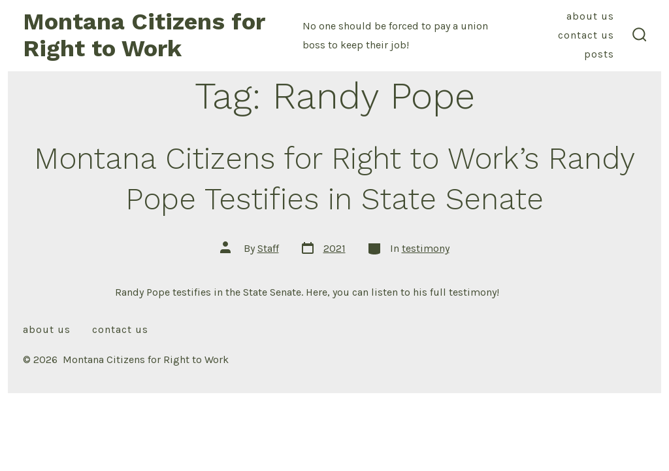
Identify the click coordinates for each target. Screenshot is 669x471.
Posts (599, 54)
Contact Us (586, 35)
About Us (590, 16)
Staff (268, 248)
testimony (425, 248)
